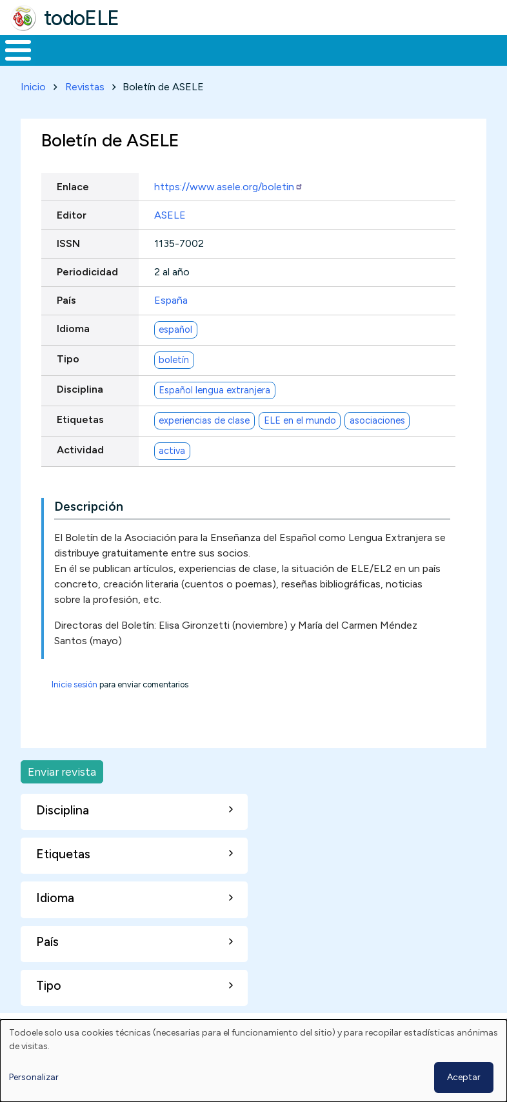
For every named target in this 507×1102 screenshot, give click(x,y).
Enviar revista (62, 795)
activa (172, 474)
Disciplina (80, 414)
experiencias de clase (204, 444)
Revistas (84, 110)
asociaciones (377, 444)
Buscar (493, 49)
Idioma (73, 353)
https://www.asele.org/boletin (228, 210)
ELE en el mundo (300, 444)
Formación (145, 62)
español (175, 353)
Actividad (80, 474)
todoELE (81, 18)
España (171, 324)
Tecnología (349, 62)
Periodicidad (87, 296)
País (66, 324)
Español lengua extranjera (214, 414)
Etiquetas (80, 444)
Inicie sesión (74, 708)
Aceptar (464, 1077)
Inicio (11, 62)
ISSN (68, 267)
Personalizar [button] (34, 1077)
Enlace (73, 210)
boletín (174, 383)
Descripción (88, 530)
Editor (71, 239)
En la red (281, 62)
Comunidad (436, 62)
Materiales (62, 62)
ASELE (170, 239)
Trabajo (222, 62)
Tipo (68, 383)
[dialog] (253, 1060)
